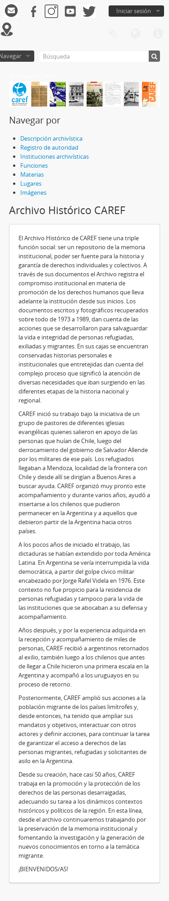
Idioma (135, 34)
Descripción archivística (51, 138)
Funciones (34, 165)
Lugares (30, 183)
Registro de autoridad (49, 147)
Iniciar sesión (133, 11)
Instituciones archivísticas (54, 156)
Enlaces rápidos (157, 34)
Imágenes (33, 192)
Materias (32, 174)
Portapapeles (112, 34)
